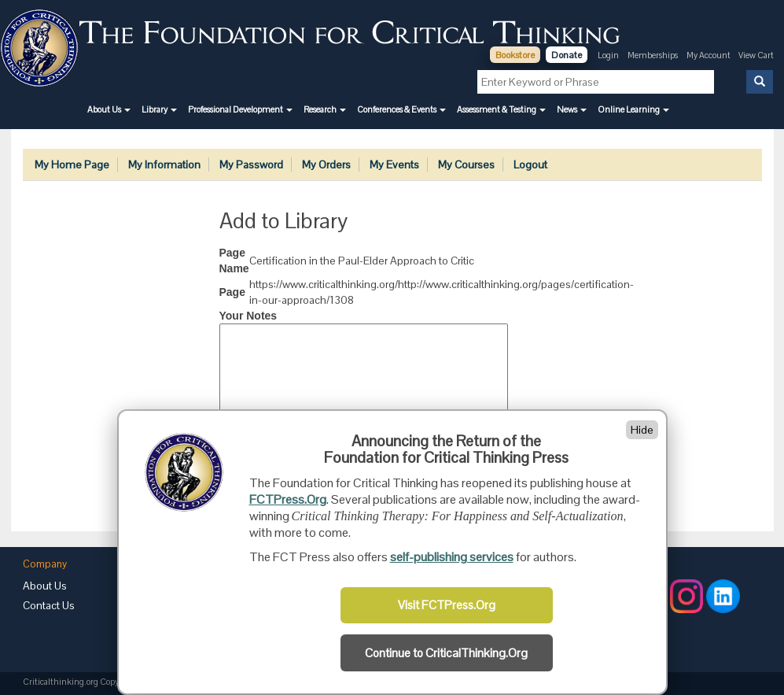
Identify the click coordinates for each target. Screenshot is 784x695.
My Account (709, 55)
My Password (251, 164)
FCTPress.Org (287, 499)
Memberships (653, 55)
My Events (394, 164)
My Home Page (72, 164)
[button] (109, 109)
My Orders (326, 164)
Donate (566, 55)
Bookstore (515, 55)
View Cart (756, 55)
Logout (530, 164)
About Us (45, 586)
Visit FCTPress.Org (446, 605)
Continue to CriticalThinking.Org (446, 653)
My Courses (466, 164)
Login (608, 55)
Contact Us (49, 605)
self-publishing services (451, 557)
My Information (164, 164)
